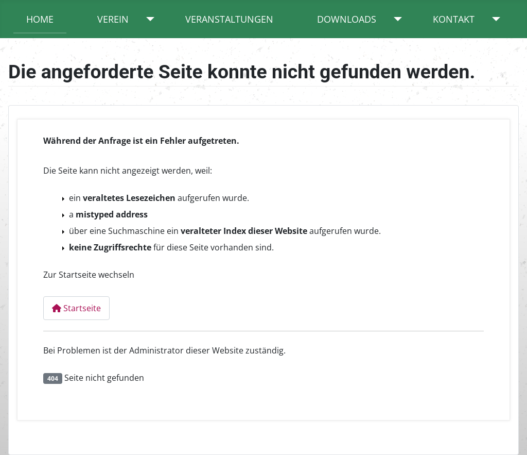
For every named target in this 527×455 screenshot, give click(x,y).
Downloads (346, 19)
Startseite (76, 308)
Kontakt (454, 19)
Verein (113, 19)
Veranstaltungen (229, 19)
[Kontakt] (493, 19)
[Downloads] (395, 19)
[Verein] (148, 19)
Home (40, 19)
